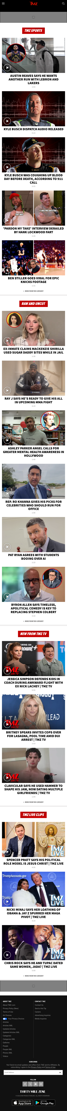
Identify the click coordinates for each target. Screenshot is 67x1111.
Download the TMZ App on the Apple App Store (22, 1103)
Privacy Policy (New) (10, 1008)
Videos (5, 1056)
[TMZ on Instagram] (40, 1084)
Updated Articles (9, 1029)
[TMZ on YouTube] (35, 1084)
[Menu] (3, 3)
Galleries (6, 1043)
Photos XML (7, 1053)
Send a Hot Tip (40, 1008)
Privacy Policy (36, 1067)
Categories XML (9, 1039)
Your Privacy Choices (13, 1019)
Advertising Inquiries (42, 1015)
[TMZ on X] (30, 1084)
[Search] (63, 3)
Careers (38, 1012)
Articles (6, 1022)
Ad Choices (7, 1015)
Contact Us (39, 1005)
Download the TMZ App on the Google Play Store (44, 1103)
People (5, 1046)
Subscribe (60, 1072)
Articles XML (8, 1026)
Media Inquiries (41, 1019)
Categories (7, 1036)
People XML (7, 1049)
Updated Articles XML (11, 1032)
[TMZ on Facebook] (25, 1084)
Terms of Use (8, 1012)
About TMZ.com (9, 1005)
